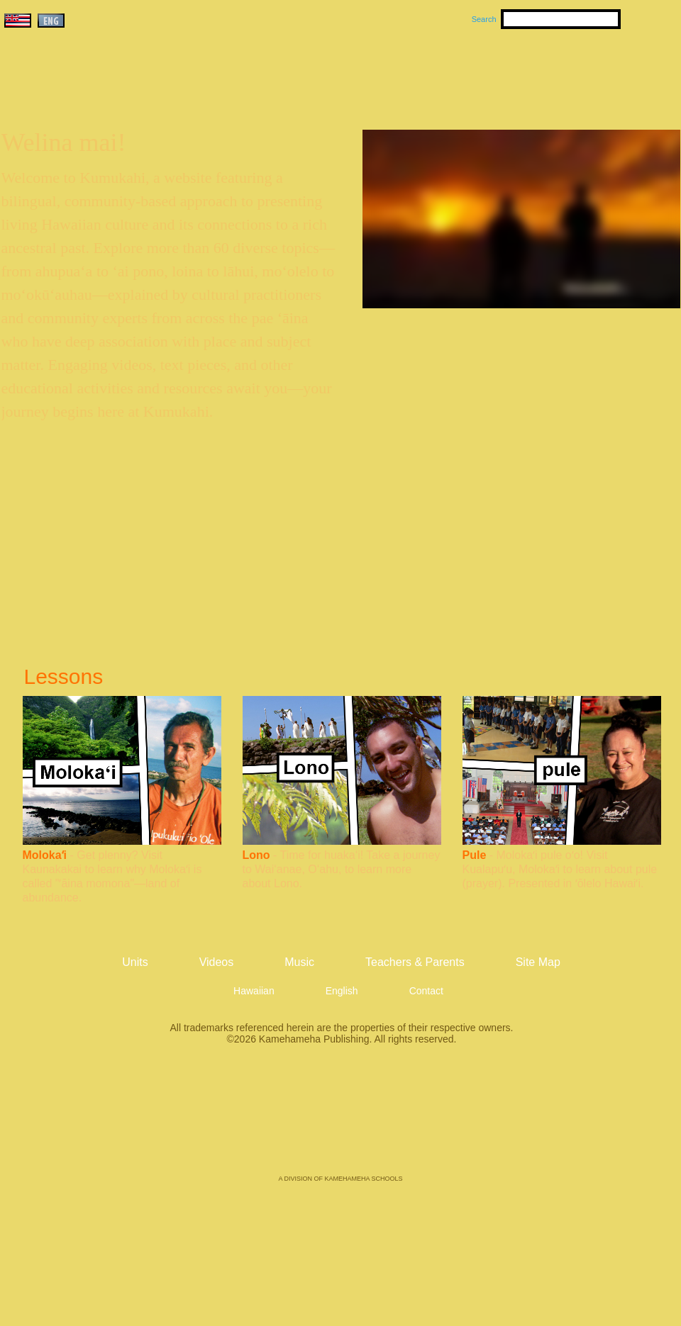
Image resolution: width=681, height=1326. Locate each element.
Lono (256, 855)
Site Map (538, 962)
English (342, 990)
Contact (426, 990)
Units (320, 71)
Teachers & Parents (593, 71)
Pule (475, 855)
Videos (475, 71)
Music (409, 71)
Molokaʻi (45, 855)
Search (484, 19)
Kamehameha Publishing (340, 1120)
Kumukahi (123, 90)
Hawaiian (254, 990)
